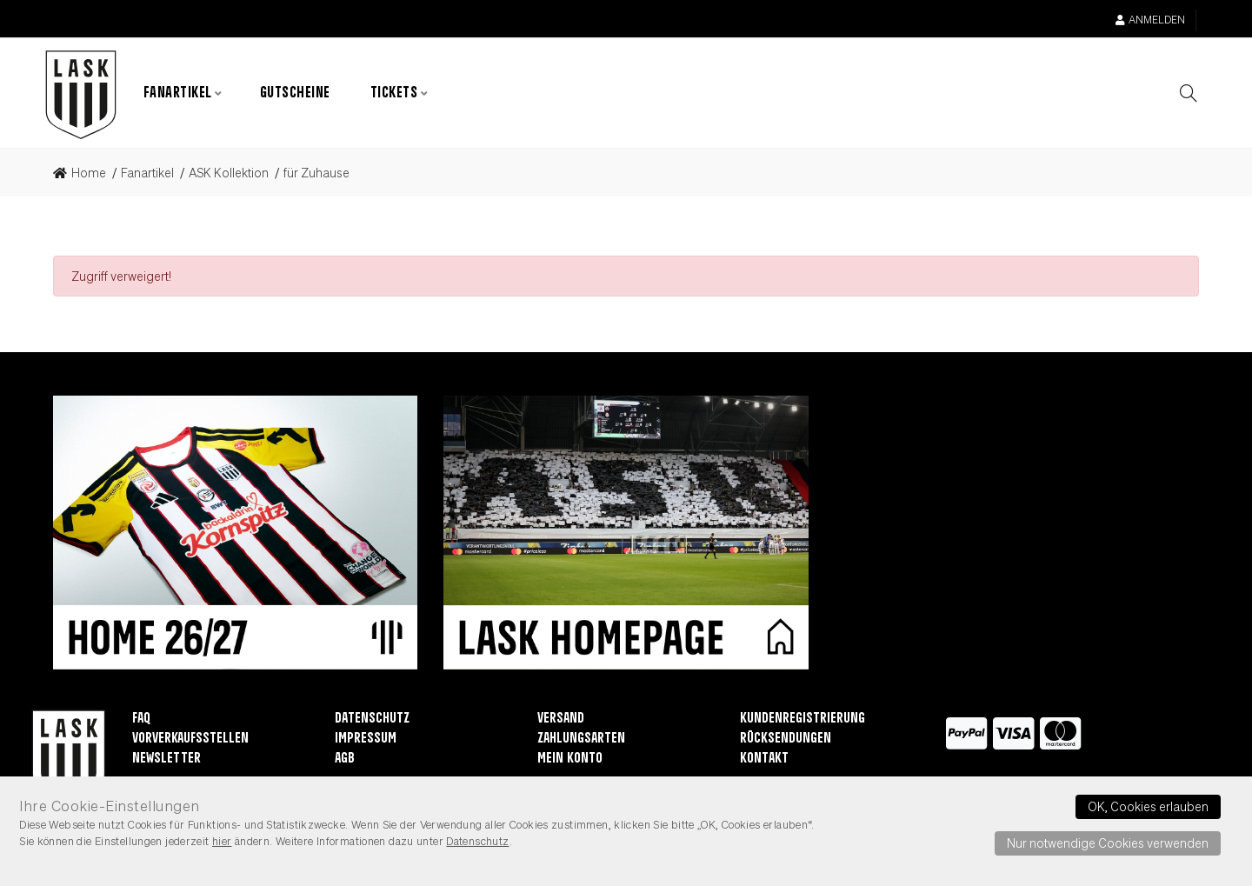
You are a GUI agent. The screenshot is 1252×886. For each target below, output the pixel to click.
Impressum (365, 739)
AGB (345, 759)
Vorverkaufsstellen (190, 739)
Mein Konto (570, 759)
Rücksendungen (785, 739)
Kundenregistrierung (802, 719)
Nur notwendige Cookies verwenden (1108, 842)
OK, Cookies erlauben (1148, 806)
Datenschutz (372, 719)
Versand (560, 719)
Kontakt (764, 759)
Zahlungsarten (581, 739)
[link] (85, 173)
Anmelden (1150, 19)
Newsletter (166, 759)
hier (222, 841)
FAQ (141, 719)
